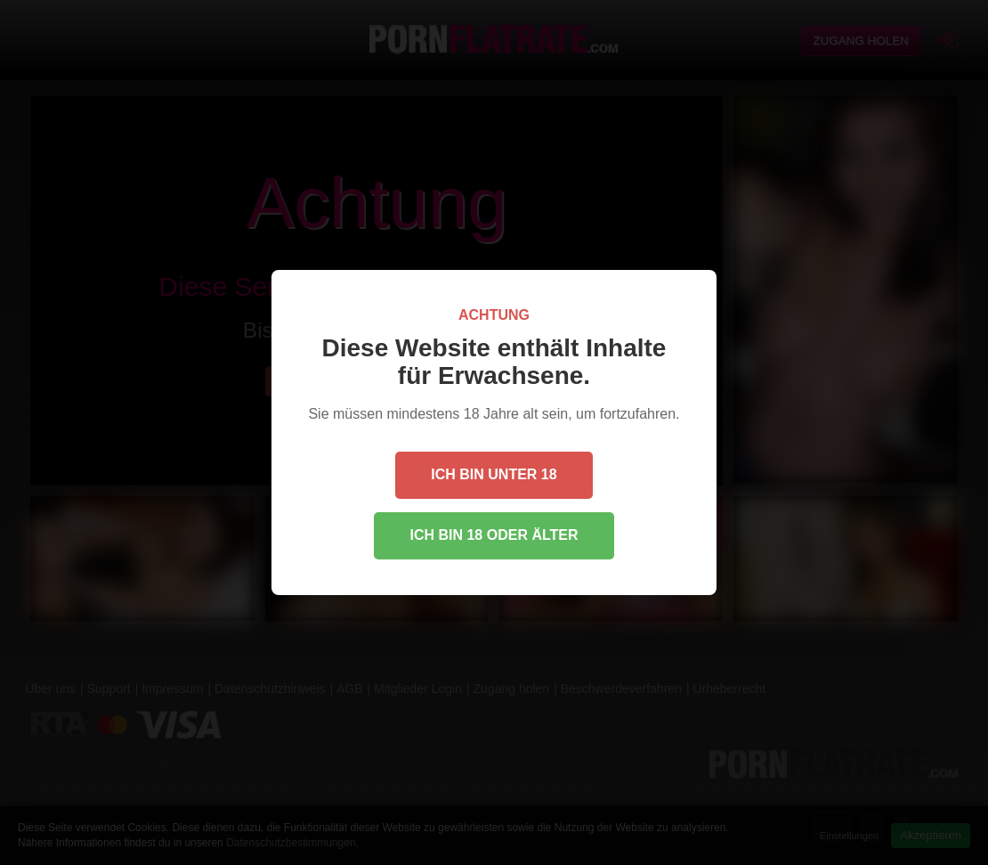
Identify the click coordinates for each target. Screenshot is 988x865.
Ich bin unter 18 (493, 474)
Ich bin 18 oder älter (493, 535)
